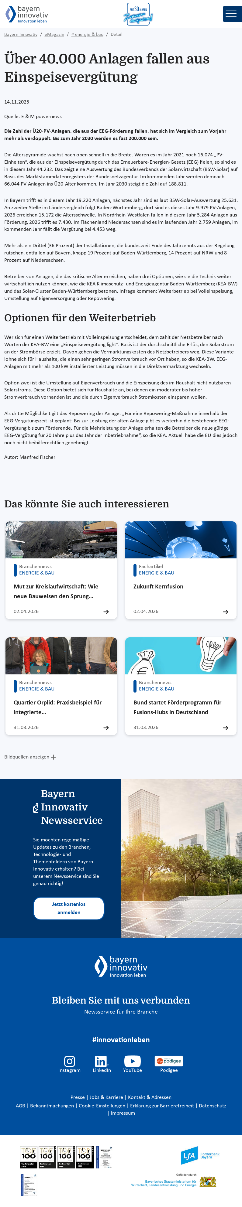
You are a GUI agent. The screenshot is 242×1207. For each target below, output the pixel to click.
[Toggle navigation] (232, 14)
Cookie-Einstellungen (102, 1106)
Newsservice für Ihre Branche (121, 1012)
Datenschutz (212, 1106)
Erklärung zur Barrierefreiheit (162, 1106)
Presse (78, 1097)
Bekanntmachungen (52, 1106)
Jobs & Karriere (107, 1097)
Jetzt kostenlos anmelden (68, 908)
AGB (21, 1106)
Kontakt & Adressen (149, 1097)
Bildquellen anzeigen (26, 757)
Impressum (123, 1113)
